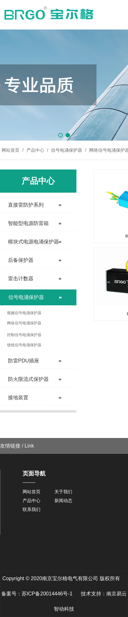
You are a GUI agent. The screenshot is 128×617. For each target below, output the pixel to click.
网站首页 (10, 150)
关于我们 (63, 491)
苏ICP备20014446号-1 (47, 593)
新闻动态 (63, 500)
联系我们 (31, 509)
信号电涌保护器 (66, 150)
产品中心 (35, 150)
